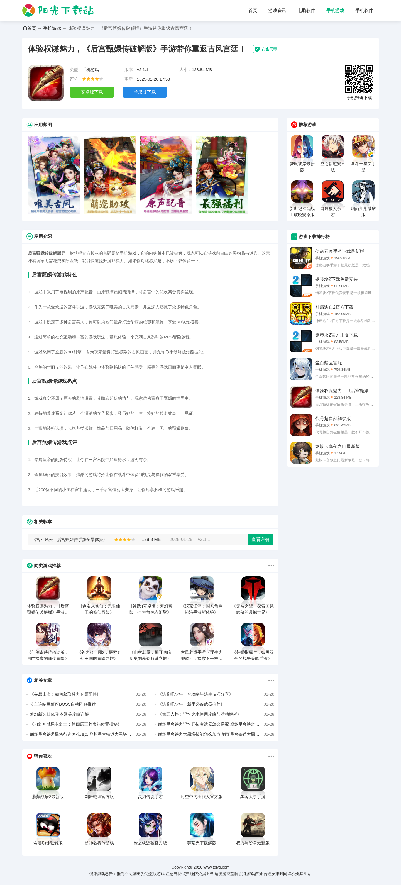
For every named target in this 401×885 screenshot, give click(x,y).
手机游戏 (335, 10)
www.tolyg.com (216, 867)
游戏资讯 (277, 10)
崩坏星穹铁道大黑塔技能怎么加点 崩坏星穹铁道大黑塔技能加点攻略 (216, 734)
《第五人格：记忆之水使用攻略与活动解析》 (216, 714)
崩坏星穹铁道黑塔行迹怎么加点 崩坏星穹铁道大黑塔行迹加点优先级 (88, 734)
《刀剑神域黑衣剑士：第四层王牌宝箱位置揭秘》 (88, 724)
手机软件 (364, 10)
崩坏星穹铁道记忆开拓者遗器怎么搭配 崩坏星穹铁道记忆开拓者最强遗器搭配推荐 (216, 724)
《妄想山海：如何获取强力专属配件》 (88, 694)
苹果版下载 (145, 92)
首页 (252, 10)
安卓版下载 (92, 92)
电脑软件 (306, 10)
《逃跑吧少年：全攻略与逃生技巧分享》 (216, 694)
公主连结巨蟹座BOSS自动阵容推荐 (88, 704)
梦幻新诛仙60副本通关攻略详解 (88, 714)
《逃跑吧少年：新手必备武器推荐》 (216, 704)
